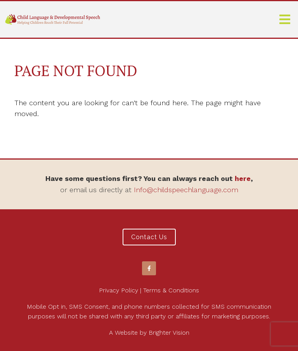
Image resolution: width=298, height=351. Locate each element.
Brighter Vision (169, 332)
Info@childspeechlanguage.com (186, 190)
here (243, 178)
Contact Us (149, 237)
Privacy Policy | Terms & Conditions (149, 290)
